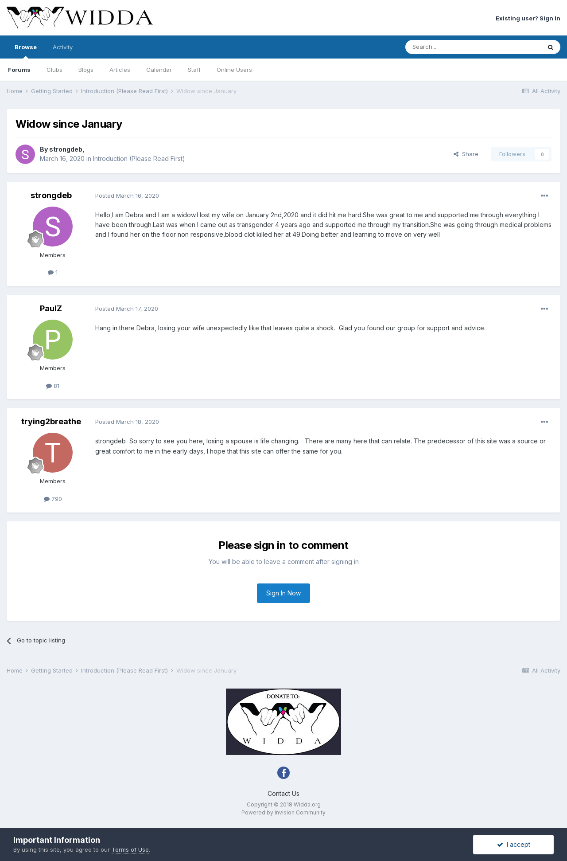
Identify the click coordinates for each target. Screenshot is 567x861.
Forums (19, 69)
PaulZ (51, 308)
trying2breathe (51, 421)
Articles (119, 69)
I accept (513, 844)
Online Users (234, 69)
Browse (26, 51)
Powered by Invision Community (283, 812)
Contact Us (283, 793)
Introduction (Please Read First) (139, 158)
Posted (127, 195)
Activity (63, 47)
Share (466, 153)
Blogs (85, 69)
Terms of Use (130, 849)
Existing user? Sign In (528, 18)
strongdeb (65, 149)
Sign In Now (283, 593)
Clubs (54, 69)
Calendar (159, 69)
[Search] (450, 47)
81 (52, 385)
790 (53, 498)
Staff (194, 69)
